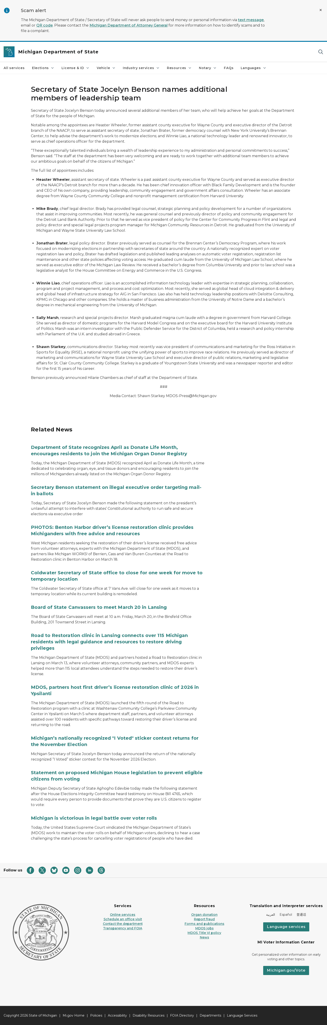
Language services (286, 927)
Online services (122, 915)
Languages (253, 68)
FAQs (228, 68)
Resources (179, 68)
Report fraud (204, 919)
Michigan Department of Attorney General (128, 25)
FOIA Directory (182, 1015)
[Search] (320, 52)
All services (14, 68)
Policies (96, 1015)
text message (251, 20)
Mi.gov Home (73, 1015)
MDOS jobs (204, 928)
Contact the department (123, 924)
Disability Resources (148, 1015)
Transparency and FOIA (122, 928)
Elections (43, 68)
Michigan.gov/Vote (286, 970)
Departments (210, 1015)
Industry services (141, 68)
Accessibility (117, 1015)
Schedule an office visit (123, 919)
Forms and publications (204, 924)
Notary (208, 68)
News (204, 937)
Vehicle (106, 68)
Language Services (242, 1015)
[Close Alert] (320, 10)
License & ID (75, 68)
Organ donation (204, 915)
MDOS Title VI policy (204, 933)
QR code (44, 25)
